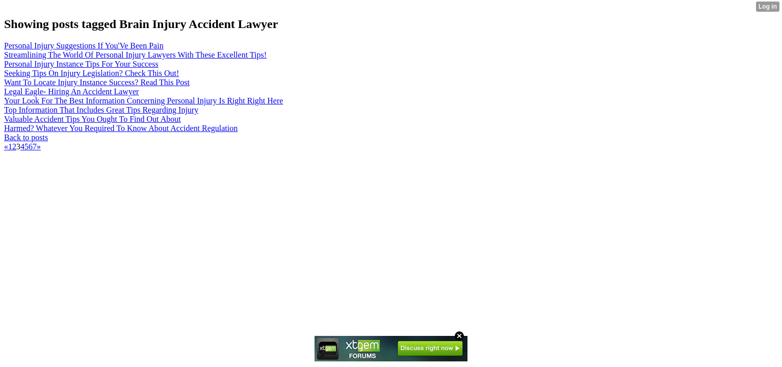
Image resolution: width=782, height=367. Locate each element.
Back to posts (26, 137)
